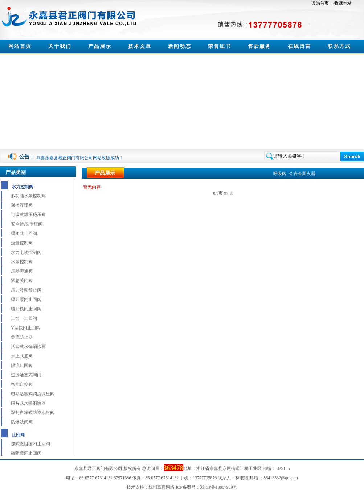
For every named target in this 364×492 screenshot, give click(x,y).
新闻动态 (179, 46)
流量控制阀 (22, 242)
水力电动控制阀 (26, 252)
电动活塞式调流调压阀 (32, 393)
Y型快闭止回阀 (25, 327)
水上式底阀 (22, 356)
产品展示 (99, 46)
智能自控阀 (22, 384)
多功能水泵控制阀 (28, 195)
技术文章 (139, 46)
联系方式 (339, 46)
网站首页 (20, 46)
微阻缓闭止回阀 (26, 453)
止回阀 (18, 434)
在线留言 (299, 46)
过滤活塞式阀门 (26, 374)
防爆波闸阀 (22, 422)
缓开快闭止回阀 (26, 308)
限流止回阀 (22, 365)
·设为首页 (319, 3)
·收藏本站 (342, 3)
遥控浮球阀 (22, 205)
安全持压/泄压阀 (26, 224)
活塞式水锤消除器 (28, 346)
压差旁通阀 (22, 271)
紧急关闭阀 (22, 280)
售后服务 (259, 46)
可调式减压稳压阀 (28, 214)
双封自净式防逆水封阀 (32, 412)
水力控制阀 (22, 186)
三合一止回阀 (24, 318)
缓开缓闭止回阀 (26, 299)
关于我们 (59, 46)
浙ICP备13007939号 (218, 487)
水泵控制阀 (22, 261)
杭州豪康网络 (161, 487)
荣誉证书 (219, 46)
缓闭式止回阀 (24, 233)
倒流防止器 (22, 337)
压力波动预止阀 (26, 290)
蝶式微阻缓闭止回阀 (30, 443)
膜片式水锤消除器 (28, 403)
